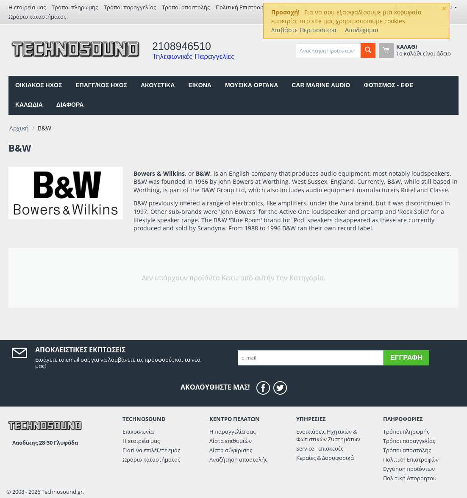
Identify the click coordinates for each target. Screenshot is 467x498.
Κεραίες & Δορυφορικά (325, 458)
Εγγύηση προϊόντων (409, 469)
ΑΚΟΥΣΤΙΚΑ (158, 85)
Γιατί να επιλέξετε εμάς (151, 450)
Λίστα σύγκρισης (230, 450)
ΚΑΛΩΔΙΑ (29, 104)
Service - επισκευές (319, 448)
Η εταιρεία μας (27, 7)
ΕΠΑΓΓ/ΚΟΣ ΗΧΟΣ (101, 85)
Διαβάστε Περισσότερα (303, 30)
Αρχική (19, 128)
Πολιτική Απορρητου (409, 478)
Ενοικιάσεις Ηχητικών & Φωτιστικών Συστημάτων (328, 435)
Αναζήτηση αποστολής (238, 459)
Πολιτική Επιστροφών (243, 7)
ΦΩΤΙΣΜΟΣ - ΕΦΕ (388, 85)
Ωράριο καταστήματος (37, 16)
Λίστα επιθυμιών (230, 441)
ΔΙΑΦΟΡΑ (69, 104)
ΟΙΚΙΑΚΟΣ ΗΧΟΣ (38, 85)
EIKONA (199, 85)
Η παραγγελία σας (232, 431)
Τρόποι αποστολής (186, 7)
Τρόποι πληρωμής (75, 7)
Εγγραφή (406, 357)
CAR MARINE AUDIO (321, 85)
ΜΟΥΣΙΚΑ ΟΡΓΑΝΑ (251, 85)
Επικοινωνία (138, 431)
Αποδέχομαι (362, 30)
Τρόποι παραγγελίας (130, 7)
